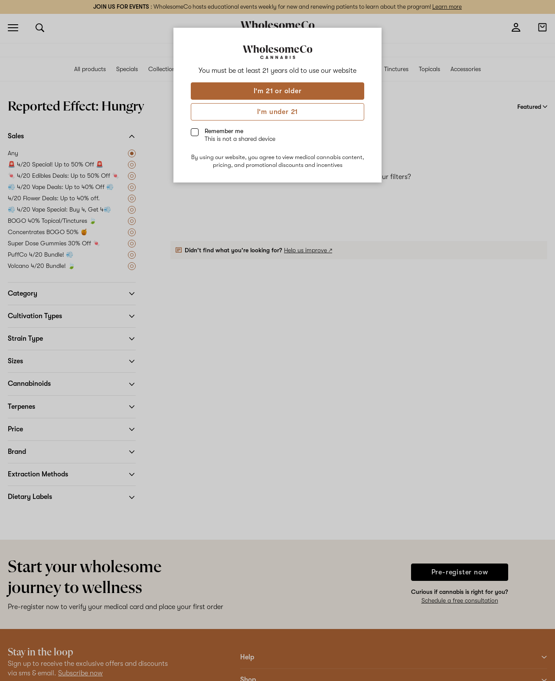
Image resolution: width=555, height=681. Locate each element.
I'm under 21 (277, 112)
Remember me (240, 134)
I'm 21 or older (278, 91)
